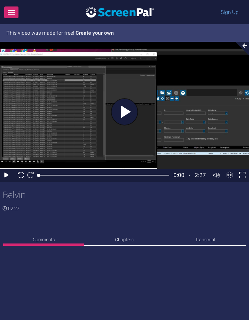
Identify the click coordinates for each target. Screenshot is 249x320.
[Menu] (11, 12)
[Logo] (120, 12)
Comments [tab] (44, 239)
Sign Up (230, 12)
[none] (43, 241)
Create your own (95, 33)
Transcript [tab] (205, 239)
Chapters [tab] (124, 239)
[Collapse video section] (240, 48)
